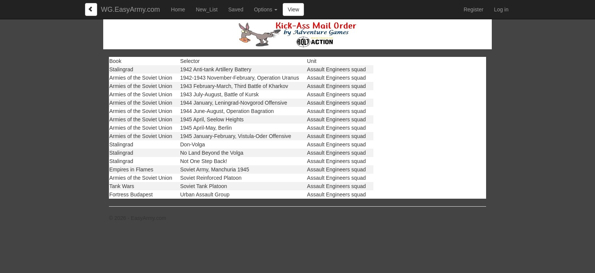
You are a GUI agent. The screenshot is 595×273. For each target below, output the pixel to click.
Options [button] (265, 9)
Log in (501, 9)
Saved (236, 9)
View (293, 9)
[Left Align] (91, 9)
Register (473, 9)
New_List (207, 9)
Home (178, 9)
